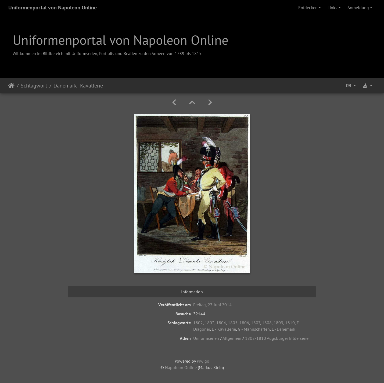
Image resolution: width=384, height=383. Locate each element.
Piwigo (203, 361)
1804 (221, 322)
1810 (290, 322)
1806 (244, 322)
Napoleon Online (181, 367)
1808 (267, 322)
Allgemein (231, 338)
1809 (278, 322)
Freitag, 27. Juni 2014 (212, 304)
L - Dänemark (283, 329)
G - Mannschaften (254, 329)
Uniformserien (206, 338)
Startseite (11, 86)
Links (332, 7)
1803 (209, 322)
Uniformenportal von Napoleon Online (52, 7)
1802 (198, 322)
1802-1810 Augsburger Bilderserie (276, 338)
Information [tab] (192, 291)
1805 (233, 322)
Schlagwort (34, 85)
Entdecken (308, 7)
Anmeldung (358, 7)
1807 (255, 322)
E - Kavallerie (224, 329)
